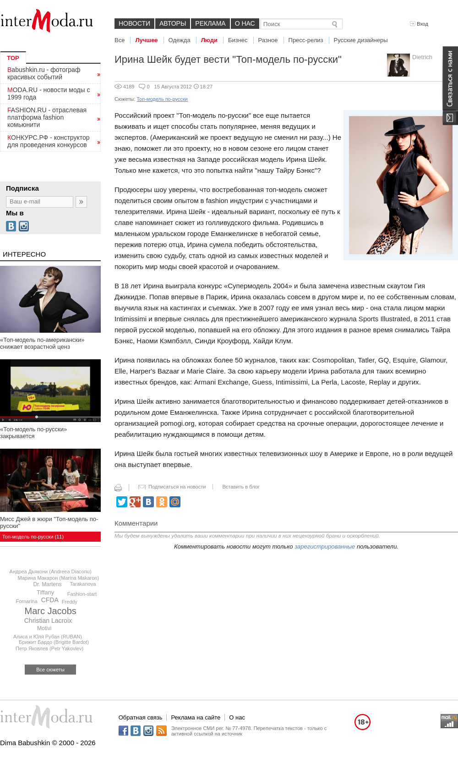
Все (119, 40)
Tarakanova (83, 584)
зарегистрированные (324, 546)
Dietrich (422, 57)
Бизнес (238, 40)
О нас (245, 23)
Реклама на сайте (195, 717)
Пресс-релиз (306, 40)
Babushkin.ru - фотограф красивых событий (43, 73)
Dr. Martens (47, 584)
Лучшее (146, 40)
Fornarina (27, 601)
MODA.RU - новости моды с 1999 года (48, 93)
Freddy (69, 601)
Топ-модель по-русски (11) (33, 536)
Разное (268, 40)
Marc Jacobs (50, 611)
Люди (209, 40)
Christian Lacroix (48, 620)
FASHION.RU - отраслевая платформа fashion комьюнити (47, 117)
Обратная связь (141, 717)
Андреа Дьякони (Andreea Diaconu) (51, 571)
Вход (419, 24)
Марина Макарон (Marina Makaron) (58, 578)
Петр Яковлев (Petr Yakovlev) (49, 648)
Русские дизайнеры (361, 40)
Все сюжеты (50, 669)
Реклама (210, 23)
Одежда (180, 40)
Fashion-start (82, 594)
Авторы (172, 23)
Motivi (44, 628)
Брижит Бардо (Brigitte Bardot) (54, 642)
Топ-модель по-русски (161, 99)
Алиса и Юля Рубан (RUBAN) (47, 636)
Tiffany (45, 592)
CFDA (50, 600)
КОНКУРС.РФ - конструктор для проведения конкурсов (48, 141)
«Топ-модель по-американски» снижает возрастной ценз (42, 343)
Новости (134, 23)
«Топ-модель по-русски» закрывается (33, 432)
